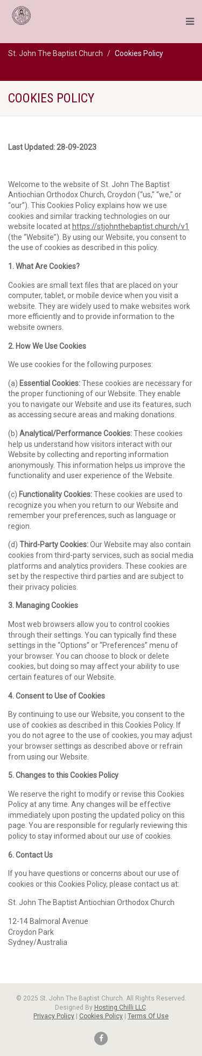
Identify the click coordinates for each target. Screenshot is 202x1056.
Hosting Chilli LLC (120, 1007)
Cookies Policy (101, 1016)
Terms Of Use (148, 1016)
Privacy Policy (53, 1016)
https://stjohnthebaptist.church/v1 (130, 226)
